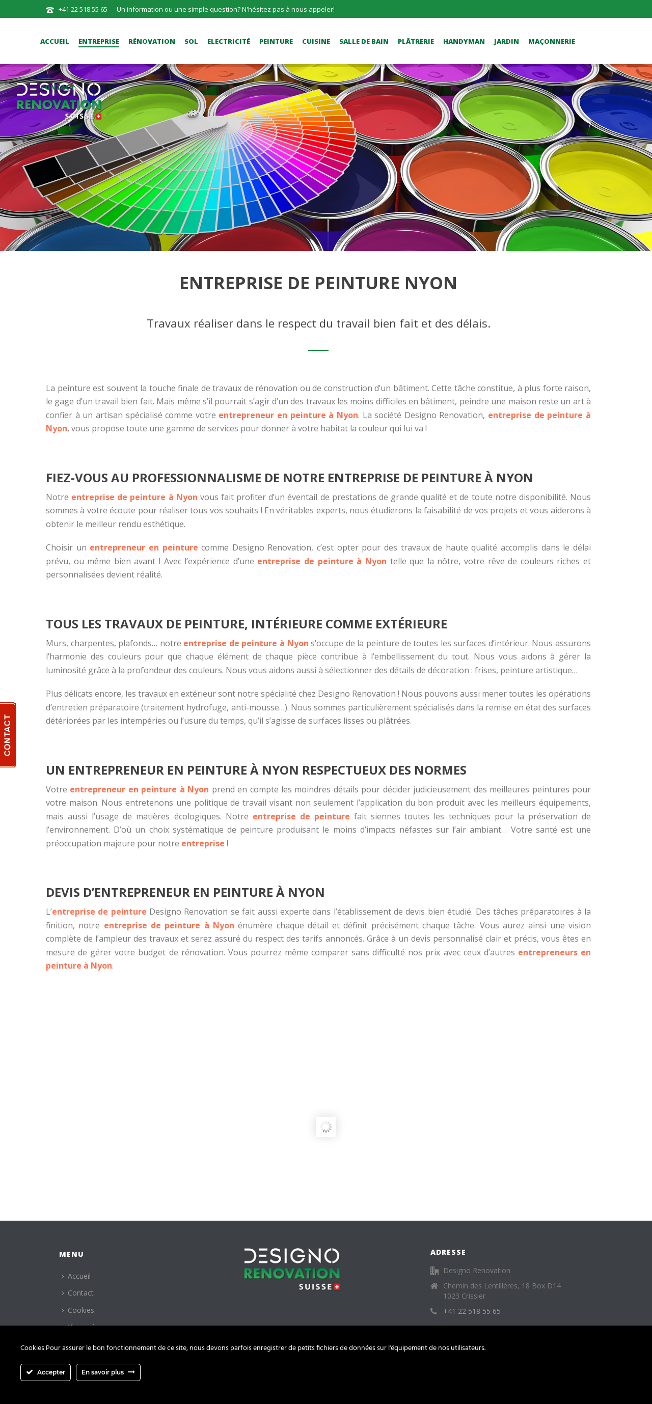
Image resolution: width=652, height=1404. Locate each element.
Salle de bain (364, 41)
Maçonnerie (551, 41)
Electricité (228, 41)
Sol (191, 41)
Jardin (506, 41)
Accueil (54, 41)
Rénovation (151, 41)
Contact (57, 87)
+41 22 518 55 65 (83, 9)
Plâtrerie (416, 41)
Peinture (276, 41)
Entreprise (98, 41)
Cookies (78, 1310)
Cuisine (316, 41)
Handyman (464, 41)
